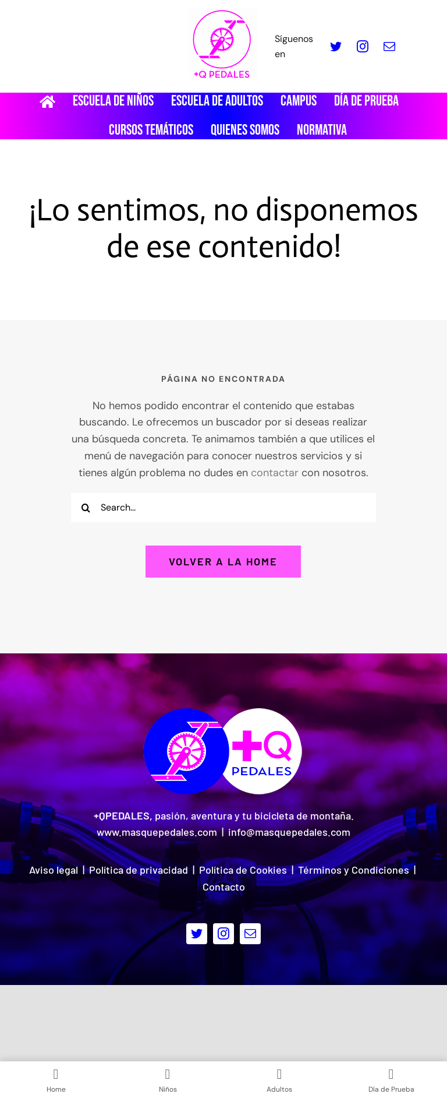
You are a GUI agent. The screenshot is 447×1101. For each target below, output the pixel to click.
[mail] (389, 46)
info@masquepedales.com (289, 831)
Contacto (224, 886)
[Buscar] (85, 507)
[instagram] (362, 46)
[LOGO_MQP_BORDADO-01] (223, 14)
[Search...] (223, 507)
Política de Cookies (243, 869)
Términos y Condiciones (353, 869)
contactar (275, 473)
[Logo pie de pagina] (223, 711)
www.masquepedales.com (157, 831)
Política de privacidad (138, 869)
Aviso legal (53, 869)
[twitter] (335, 46)
